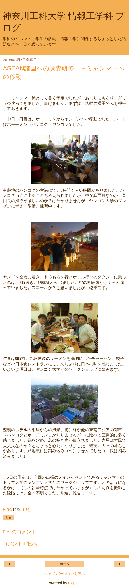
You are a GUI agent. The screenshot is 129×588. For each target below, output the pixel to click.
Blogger (74, 583)
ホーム (64, 564)
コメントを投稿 (20, 543)
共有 (8, 518)
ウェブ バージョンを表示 (64, 574)
